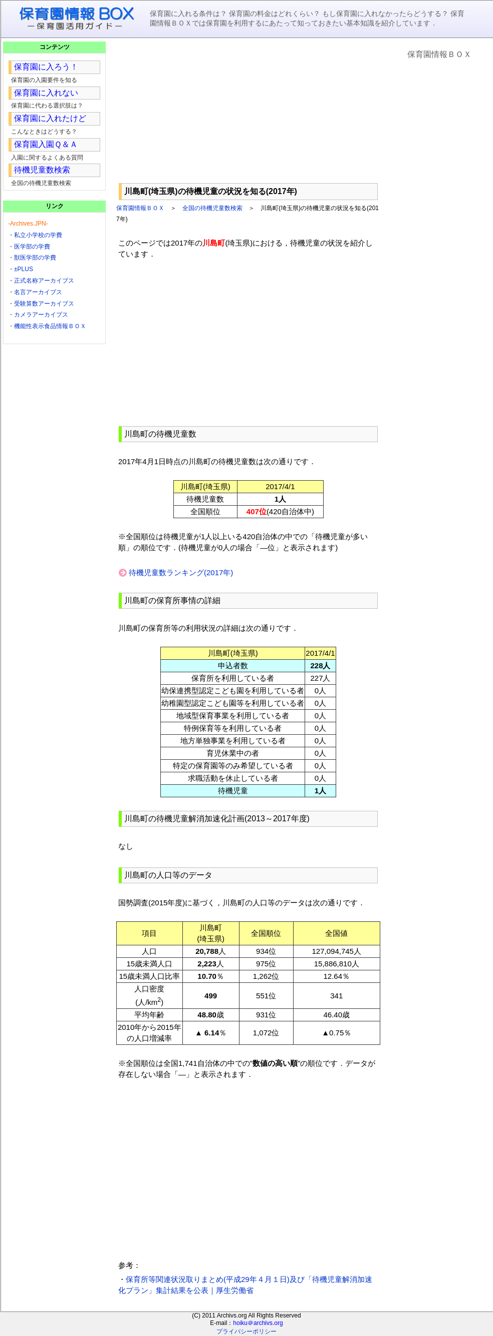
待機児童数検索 (42, 170)
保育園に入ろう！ (46, 67)
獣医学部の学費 (35, 257)
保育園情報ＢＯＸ (140, 208)
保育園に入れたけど (50, 118)
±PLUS (23, 269)
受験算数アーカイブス (44, 303)
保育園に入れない (46, 93)
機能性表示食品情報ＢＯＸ (50, 326)
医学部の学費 (32, 246)
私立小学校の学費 (38, 235)
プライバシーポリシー (246, 1331)
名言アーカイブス (38, 292)
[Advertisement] (248, 111)
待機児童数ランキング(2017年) (181, 572)
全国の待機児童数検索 (212, 208)
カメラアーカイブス (41, 314)
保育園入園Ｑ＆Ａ (46, 144)
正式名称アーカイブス (44, 280)
